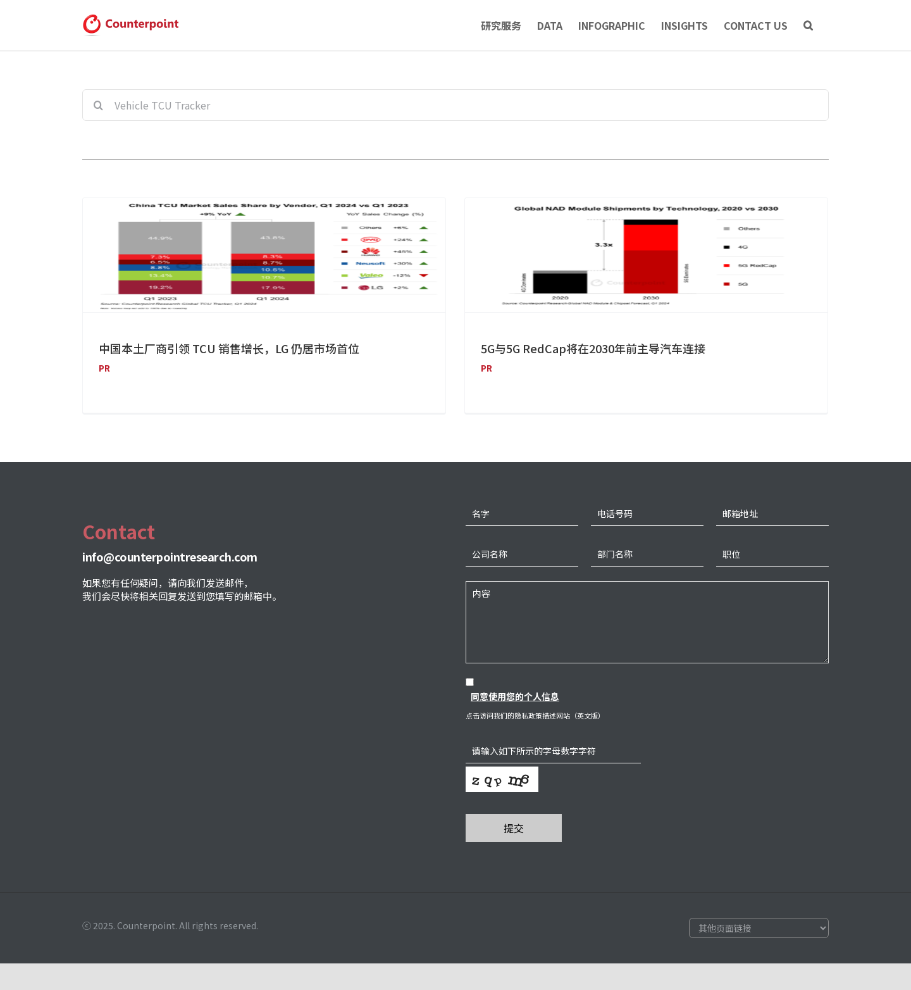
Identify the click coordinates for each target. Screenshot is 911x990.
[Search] (808, 25)
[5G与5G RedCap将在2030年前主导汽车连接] (639, 255)
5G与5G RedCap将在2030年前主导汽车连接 (586, 348)
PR (104, 367)
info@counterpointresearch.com (169, 565)
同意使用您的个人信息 (515, 705)
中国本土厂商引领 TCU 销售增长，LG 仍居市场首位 (229, 348)
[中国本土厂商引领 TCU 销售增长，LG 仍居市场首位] (264, 255)
